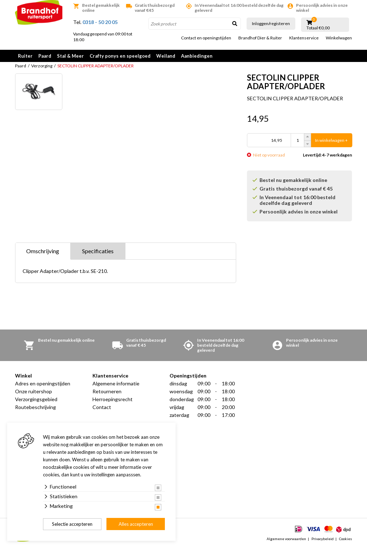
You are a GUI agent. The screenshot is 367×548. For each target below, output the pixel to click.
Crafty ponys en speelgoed (120, 56)
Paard (44, 56)
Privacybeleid (322, 539)
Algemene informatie (115, 383)
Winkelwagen (339, 38)
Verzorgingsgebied (36, 399)
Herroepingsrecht (112, 399)
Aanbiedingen (197, 56)
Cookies (345, 539)
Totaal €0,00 (318, 28)
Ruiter (25, 56)
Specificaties (98, 250)
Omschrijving (42, 250)
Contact (101, 407)
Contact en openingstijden (206, 38)
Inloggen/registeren (271, 23)
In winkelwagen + (331, 140)
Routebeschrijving (35, 407)
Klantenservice (304, 38)
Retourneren (106, 391)
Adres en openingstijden (42, 383)
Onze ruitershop (33, 391)
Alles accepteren (136, 524)
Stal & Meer (70, 56)
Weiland (165, 56)
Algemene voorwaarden (286, 539)
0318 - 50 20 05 (100, 22)
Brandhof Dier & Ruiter (260, 38)
